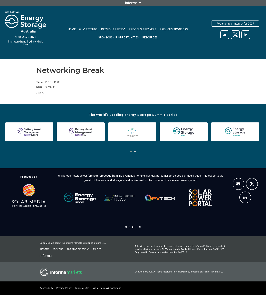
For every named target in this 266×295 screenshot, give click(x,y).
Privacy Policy (63, 288)
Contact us (133, 227)
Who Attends (88, 29)
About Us (58, 249)
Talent (97, 249)
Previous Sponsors (174, 29)
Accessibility (46, 288)
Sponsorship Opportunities (118, 37)
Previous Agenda (113, 29)
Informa (44, 249)
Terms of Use (82, 288)
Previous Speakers (142, 29)
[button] (131, 151)
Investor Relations (78, 249)
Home (72, 29)
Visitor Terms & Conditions (107, 288)
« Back (40, 93)
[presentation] (131, 146)
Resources (150, 37)
